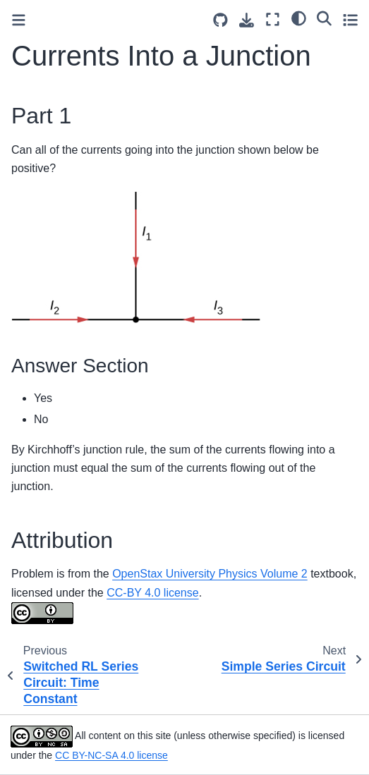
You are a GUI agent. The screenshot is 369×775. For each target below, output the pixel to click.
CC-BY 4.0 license (152, 593)
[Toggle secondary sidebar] (350, 19)
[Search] (324, 18)
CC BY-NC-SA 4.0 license (111, 755)
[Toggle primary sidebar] (19, 20)
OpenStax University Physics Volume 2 (210, 574)
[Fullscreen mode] (273, 19)
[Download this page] (247, 20)
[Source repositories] (220, 20)
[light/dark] (299, 18)
